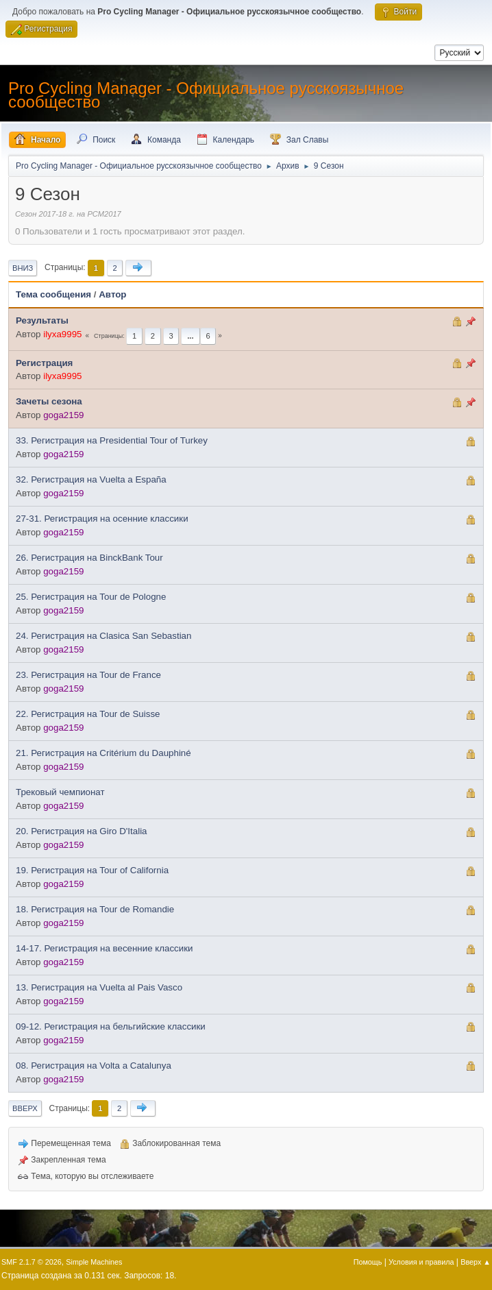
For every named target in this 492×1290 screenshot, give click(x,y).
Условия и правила (421, 1262)
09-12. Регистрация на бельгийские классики (111, 1026)
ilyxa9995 (62, 334)
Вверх (25, 1108)
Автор (112, 294)
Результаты (42, 320)
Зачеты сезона (49, 401)
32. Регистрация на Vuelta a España (91, 479)
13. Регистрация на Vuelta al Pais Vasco (99, 987)
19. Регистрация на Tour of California (92, 870)
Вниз (22, 268)
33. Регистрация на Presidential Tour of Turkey (112, 440)
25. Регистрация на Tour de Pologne (91, 597)
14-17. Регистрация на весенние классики (104, 948)
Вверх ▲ (475, 1262)
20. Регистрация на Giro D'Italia (81, 831)
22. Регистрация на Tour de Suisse (88, 714)
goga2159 (63, 415)
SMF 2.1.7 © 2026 (31, 1262)
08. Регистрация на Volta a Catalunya (93, 1065)
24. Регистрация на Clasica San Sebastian (103, 636)
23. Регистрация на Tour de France (88, 675)
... (190, 336)
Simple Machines (94, 1262)
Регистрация (44, 363)
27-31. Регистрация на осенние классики (102, 518)
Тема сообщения (53, 294)
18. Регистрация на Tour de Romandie (95, 909)
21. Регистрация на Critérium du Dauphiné (103, 753)
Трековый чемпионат (60, 792)
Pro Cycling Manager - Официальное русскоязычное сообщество (206, 95)
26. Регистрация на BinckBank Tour (89, 557)
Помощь (368, 1262)
